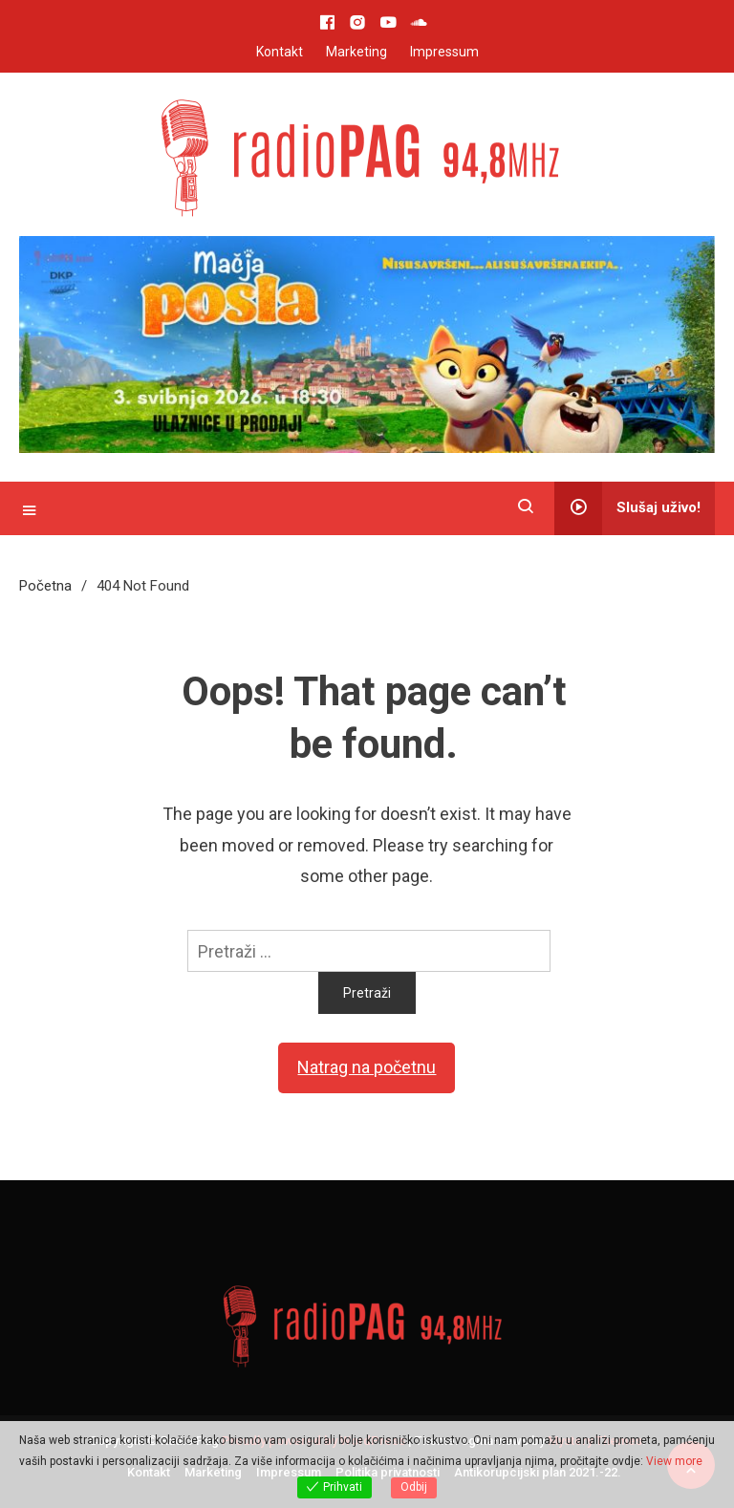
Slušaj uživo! (627, 508)
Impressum (444, 51)
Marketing (356, 51)
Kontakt (279, 51)
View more (674, 1461)
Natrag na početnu (366, 1067)
